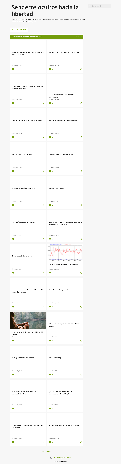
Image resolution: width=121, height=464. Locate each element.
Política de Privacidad (19, 29)
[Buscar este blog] (101, 6)
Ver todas (79, 37)
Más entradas (47, 451)
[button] (43, 69)
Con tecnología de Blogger (60, 457)
